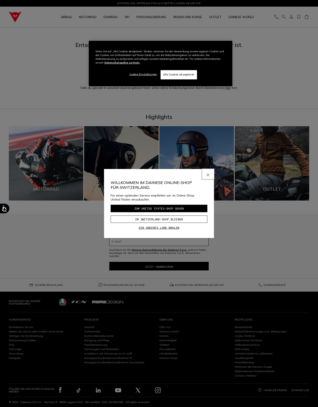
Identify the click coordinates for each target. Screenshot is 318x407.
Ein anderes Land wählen (159, 228)
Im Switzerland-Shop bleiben (159, 219)
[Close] (208, 174)
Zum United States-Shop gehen (159, 208)
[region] (160, 63)
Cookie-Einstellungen (143, 74)
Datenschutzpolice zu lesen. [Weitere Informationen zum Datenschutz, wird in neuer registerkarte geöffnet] (122, 62)
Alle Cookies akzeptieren (179, 74)
